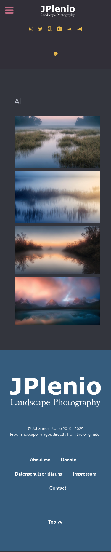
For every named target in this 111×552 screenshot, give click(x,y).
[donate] (55, 54)
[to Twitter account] (41, 29)
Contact (57, 488)
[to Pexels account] (70, 29)
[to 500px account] (50, 29)
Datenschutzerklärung (38, 473)
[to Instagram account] (31, 29)
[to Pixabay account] (60, 29)
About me (40, 459)
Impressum (84, 473)
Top (55, 521)
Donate (68, 459)
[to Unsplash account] (79, 29)
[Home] (55, 10)
